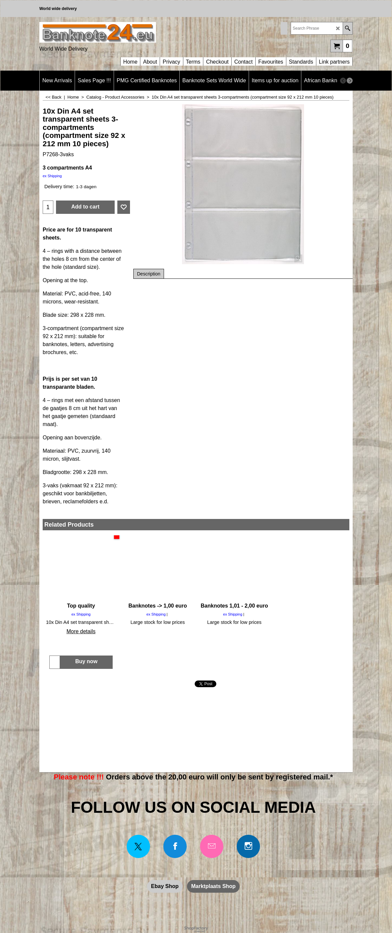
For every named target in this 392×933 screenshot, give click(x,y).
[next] (350, 81)
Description (148, 273)
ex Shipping (52, 176)
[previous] (343, 81)
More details (80, 631)
